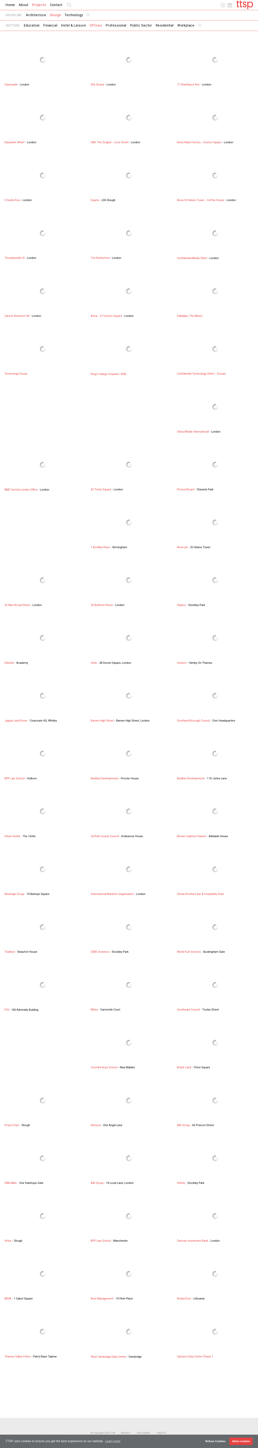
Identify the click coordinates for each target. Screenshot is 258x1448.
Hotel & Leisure (73, 25)
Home (10, 5)
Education (32, 25)
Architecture (36, 15)
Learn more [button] (112, 1441)
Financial (50, 25)
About (23, 5)
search (69, 5)
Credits (161, 1432)
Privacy (125, 1432)
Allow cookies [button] (241, 1441)
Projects (39, 5)
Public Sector (141, 25)
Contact (56, 5)
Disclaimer (143, 1432)
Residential (165, 25)
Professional (116, 25)
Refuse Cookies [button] (215, 1441)
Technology (74, 15)
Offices (96, 25)
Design (55, 15)
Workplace (185, 25)
